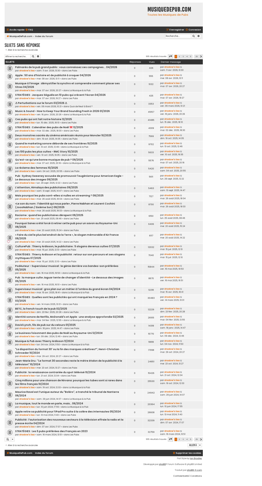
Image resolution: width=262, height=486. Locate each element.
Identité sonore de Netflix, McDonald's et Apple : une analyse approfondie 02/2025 (69, 317)
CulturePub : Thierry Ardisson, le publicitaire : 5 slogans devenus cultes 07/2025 (67, 246)
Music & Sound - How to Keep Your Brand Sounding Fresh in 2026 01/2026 (62, 111)
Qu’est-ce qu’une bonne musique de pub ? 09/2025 (49, 159)
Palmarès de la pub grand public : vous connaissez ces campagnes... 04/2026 (66, 67)
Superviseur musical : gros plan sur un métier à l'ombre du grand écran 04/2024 (67, 289)
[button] (170, 56)
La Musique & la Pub (79, 90)
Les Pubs (72, 70)
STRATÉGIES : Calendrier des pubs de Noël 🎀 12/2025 (49, 127)
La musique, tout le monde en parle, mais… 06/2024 (49, 403)
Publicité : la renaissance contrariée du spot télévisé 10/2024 (55, 372)
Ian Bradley (196, 458)
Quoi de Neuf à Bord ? (81, 106)
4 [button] (187, 56)
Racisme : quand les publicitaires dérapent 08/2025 (49, 215)
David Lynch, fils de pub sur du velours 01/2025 (45, 325)
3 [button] (183, 56)
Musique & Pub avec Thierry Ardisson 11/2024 (44, 341)
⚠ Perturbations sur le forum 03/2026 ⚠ (41, 103)
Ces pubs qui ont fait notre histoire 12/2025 (43, 119)
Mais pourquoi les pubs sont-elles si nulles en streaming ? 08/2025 (59, 195)
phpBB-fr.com (194, 470)
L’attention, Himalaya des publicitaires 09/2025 (46, 187)
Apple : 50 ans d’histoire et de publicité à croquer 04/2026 (53, 75)
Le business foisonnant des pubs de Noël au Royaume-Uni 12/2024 (59, 333)
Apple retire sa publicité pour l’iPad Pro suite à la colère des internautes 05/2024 (68, 411)
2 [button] (179, 56)
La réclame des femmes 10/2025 (36, 168)
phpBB (162, 464)
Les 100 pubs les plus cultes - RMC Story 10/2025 (46, 151)
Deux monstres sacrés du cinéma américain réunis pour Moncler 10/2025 (63, 135)
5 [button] (190, 56)
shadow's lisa (27, 70)
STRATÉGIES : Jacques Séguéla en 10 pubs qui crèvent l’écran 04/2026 (60, 95)
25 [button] (196, 56)
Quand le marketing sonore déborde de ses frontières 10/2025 (56, 143)
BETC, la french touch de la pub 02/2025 (41, 308)
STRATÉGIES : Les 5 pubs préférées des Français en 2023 (51, 431)
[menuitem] (29, 30)
